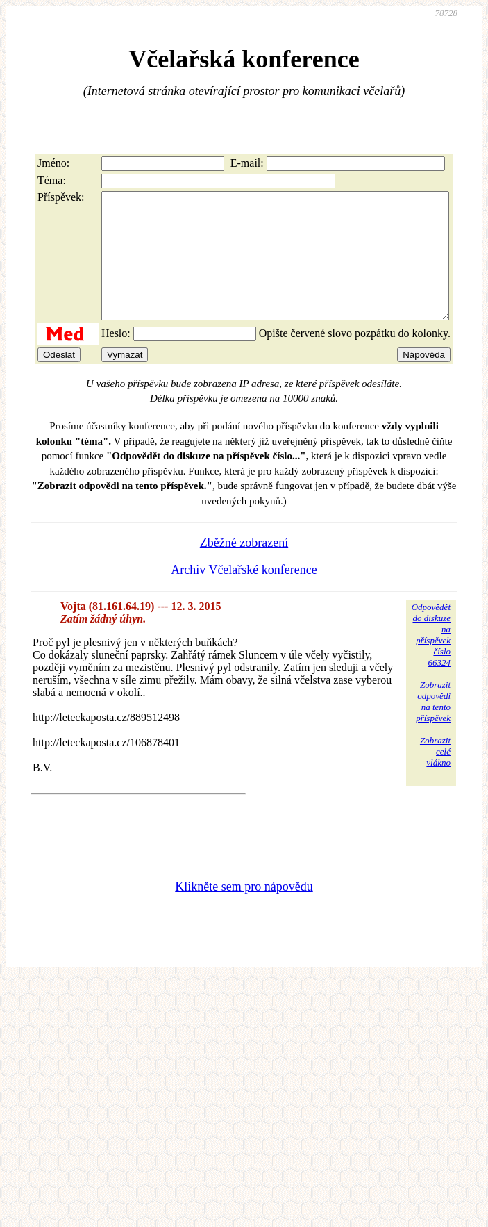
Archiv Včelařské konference (244, 595)
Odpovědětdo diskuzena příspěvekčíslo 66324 (431, 660)
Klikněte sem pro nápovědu (243, 912)
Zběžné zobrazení (244, 568)
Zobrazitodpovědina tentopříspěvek (433, 726)
